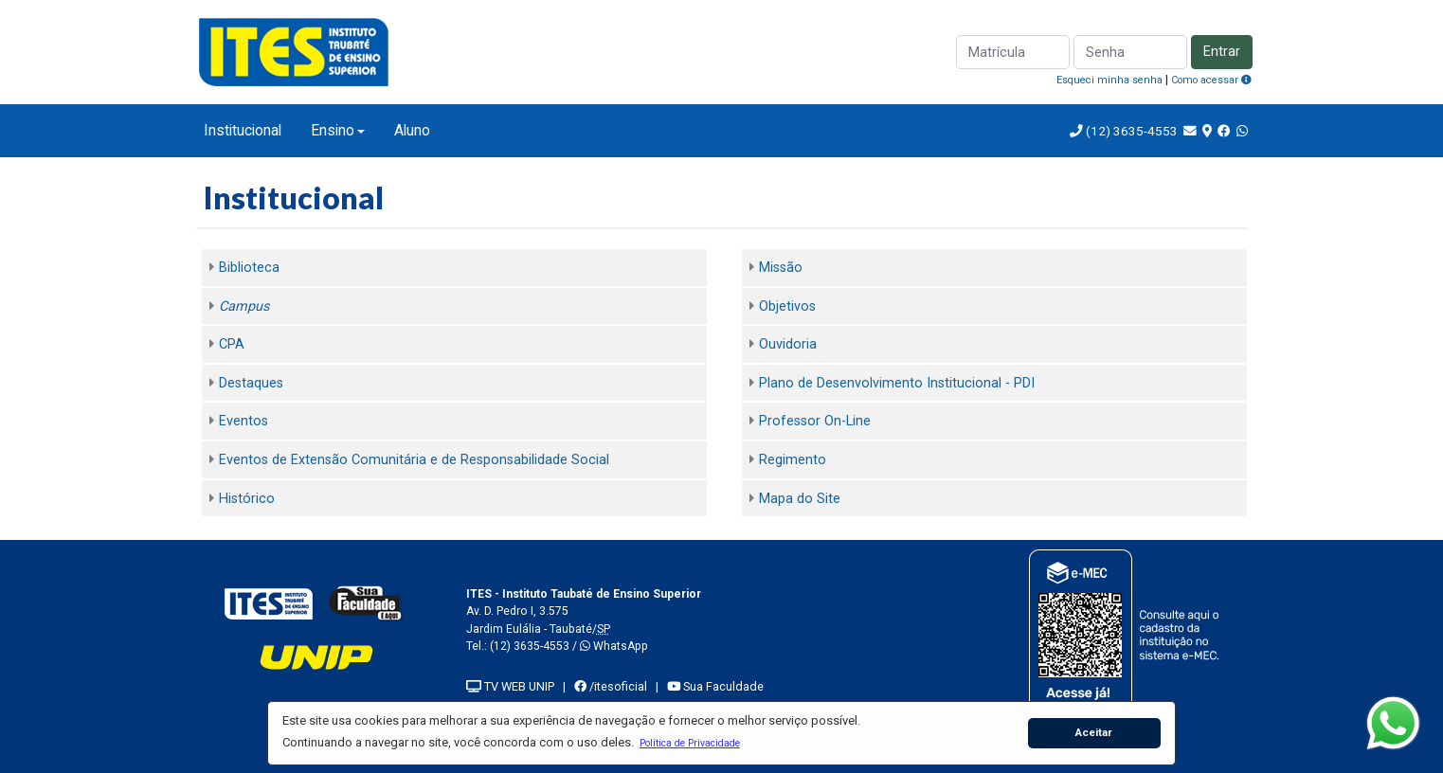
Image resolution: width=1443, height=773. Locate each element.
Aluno (412, 130)
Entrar (1221, 52)
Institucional (242, 130)
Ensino (332, 130)
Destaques (251, 383)
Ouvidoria (788, 344)
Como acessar (1211, 80)
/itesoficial (610, 686)
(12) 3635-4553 (1130, 130)
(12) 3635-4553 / (535, 646)
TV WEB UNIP (510, 686)
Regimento (792, 460)
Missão (781, 268)
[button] (689, 742)
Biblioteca (249, 268)
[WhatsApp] (1393, 723)
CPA (231, 344)
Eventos (243, 421)
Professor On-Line (815, 421)
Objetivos (787, 306)
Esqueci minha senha (1109, 80)
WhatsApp (614, 646)
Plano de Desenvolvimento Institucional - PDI (897, 383)
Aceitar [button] (1093, 732)
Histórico (247, 499)
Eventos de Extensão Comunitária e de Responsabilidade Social (414, 460)
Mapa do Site (799, 499)
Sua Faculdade (715, 686)
